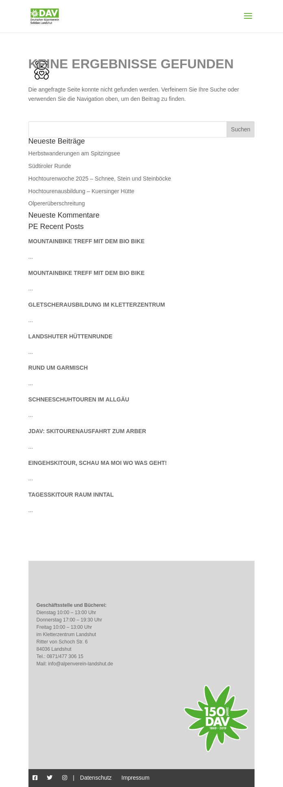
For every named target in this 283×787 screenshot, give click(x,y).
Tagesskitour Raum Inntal (71, 494)
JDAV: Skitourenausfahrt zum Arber (87, 431)
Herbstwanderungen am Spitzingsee (74, 153)
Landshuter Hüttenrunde (70, 336)
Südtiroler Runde (49, 166)
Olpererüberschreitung (56, 203)
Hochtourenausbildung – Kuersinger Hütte (81, 191)
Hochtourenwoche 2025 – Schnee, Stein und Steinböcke (99, 178)
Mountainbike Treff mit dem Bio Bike (86, 241)
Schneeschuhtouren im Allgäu (78, 399)
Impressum (136, 777)
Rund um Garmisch (58, 367)
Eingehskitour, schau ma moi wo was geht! (97, 463)
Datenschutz (96, 777)
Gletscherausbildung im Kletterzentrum (96, 304)
